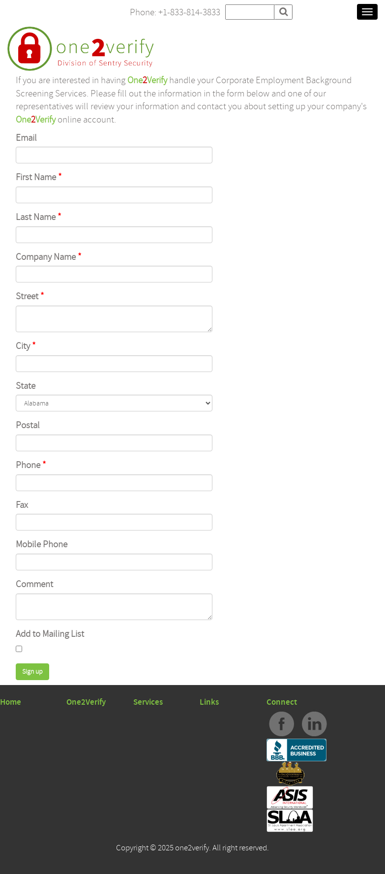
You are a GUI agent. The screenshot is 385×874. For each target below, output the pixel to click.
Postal (28, 425)
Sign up (32, 671)
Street (30, 296)
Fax (22, 505)
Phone (31, 465)
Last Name (38, 217)
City (26, 346)
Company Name (49, 257)
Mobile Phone (41, 544)
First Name (39, 177)
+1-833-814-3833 (189, 12)
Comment (34, 584)
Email (26, 138)
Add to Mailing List (50, 634)
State (25, 386)
